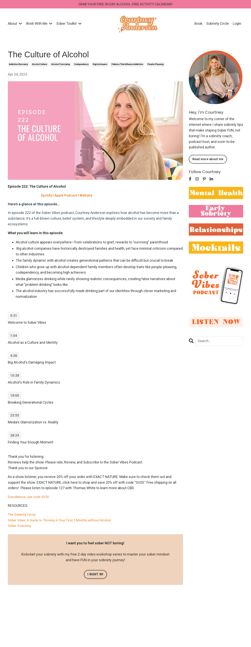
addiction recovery (18, 65)
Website (87, 196)
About (15, 24)
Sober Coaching (20, 526)
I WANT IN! (95, 575)
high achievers (100, 65)
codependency (81, 65)
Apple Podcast (67, 196)
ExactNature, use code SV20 (30, 497)
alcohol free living (60, 65)
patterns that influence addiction (127, 65)
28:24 (14, 436)
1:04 (13, 336)
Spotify (47, 196)
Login (237, 24)
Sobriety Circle (217, 24)
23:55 (14, 416)
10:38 (14, 376)
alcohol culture (39, 65)
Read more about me (208, 159)
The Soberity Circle (22, 515)
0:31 (13, 316)
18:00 (14, 396)
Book (198, 24)
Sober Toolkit (69, 24)
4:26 (13, 356)
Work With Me (39, 24)
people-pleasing (155, 65)
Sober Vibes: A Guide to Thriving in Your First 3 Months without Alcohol (62, 520)
